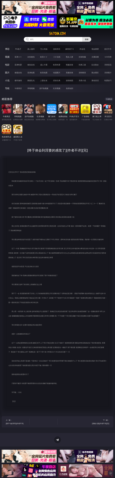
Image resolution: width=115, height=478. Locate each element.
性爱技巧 (108, 80)
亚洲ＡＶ (18, 57)
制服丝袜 (69, 65)
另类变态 (108, 65)
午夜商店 (18, 88)
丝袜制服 (82, 57)
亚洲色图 (31, 72)
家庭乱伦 (31, 80)
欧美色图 (43, 72)
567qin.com (57, 33)
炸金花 (82, 49)
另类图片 (108, 72)
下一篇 (98, 422)
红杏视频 (56, 88)
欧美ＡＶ (43, 57)
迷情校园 (69, 80)
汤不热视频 (43, 88)
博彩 (7, 48)
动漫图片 (56, 72)
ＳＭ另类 (108, 57)
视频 (7, 56)
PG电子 (18, 49)
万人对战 (43, 49)
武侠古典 (56, 80)
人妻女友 (43, 80)
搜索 (86, 39)
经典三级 (82, 65)
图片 (7, 72)
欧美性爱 (56, 65)
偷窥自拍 (18, 72)
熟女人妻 (69, 57)
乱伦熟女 (95, 65)
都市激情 (18, 80)
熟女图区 (95, 72)
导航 (7, 88)
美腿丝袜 (69, 72)
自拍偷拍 (31, 57)
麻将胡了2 (69, 49)
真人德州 (31, 49)
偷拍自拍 (31, 65)
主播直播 (95, 57)
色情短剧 (69, 88)
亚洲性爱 (18, 65)
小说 (7, 80)
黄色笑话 (95, 80)
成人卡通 (43, 65)
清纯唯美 (82, 72)
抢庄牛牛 (108, 49)
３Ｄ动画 (56, 57)
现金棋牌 (95, 49)
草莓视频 (31, 88)
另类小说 (82, 80)
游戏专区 (56, 49)
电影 (7, 64)
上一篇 (17, 422)
